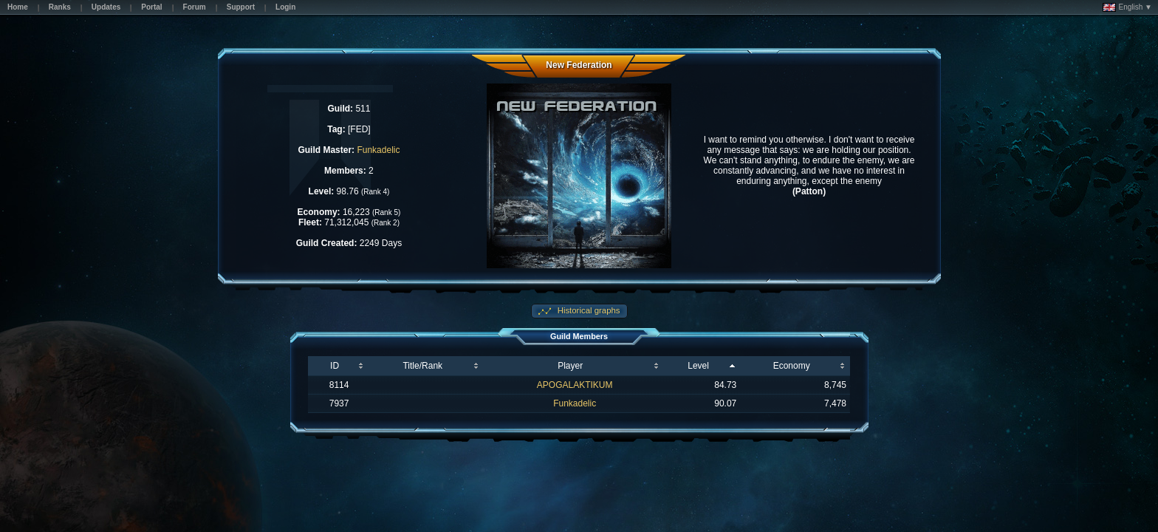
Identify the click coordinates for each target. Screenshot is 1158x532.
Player (570, 366)
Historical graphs (587, 310)
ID (334, 366)
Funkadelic (378, 150)
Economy (791, 366)
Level (698, 366)
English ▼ (1127, 7)
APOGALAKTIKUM (575, 385)
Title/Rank (422, 366)
